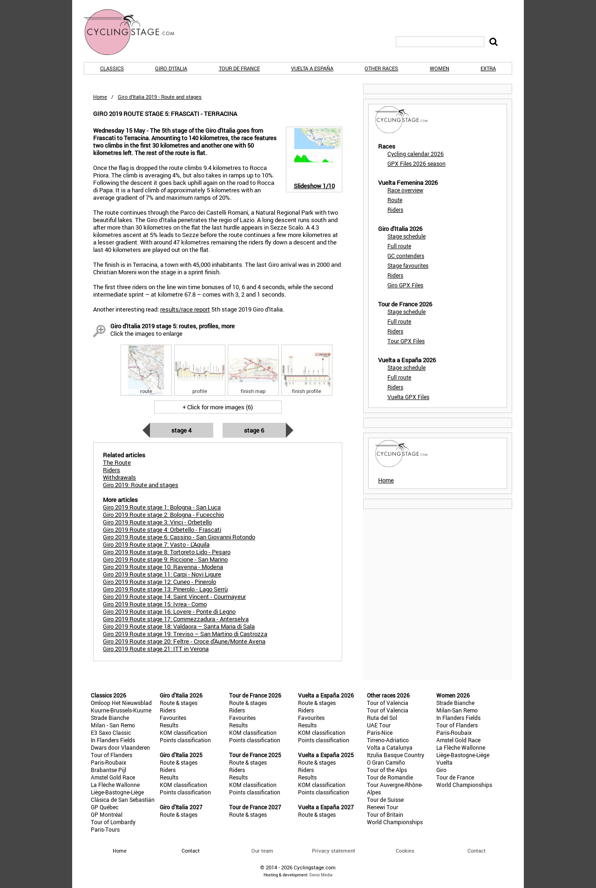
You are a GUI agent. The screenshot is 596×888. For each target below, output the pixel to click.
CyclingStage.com (135, 32)
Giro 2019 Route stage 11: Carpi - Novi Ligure (162, 574)
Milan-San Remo (457, 710)
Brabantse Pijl (108, 769)
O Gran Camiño (386, 762)
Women (439, 68)
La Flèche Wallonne (115, 784)
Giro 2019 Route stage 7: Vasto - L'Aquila (156, 544)
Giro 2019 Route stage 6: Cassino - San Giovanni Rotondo (179, 537)
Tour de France (239, 68)
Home (100, 96)
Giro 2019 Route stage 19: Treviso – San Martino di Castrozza (185, 634)
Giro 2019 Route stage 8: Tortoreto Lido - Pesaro (166, 552)
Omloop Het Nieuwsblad (121, 702)
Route (394, 199)
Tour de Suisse (385, 799)
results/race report (185, 309)
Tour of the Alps (387, 769)
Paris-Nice (380, 732)
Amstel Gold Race (113, 777)
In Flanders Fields (113, 740)
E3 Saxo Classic (111, 732)
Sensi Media (320, 875)
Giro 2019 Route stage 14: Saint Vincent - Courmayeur (174, 596)
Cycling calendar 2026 (415, 153)
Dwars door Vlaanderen (120, 747)
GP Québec (104, 807)
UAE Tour (379, 725)
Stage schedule (406, 236)
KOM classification (183, 732)
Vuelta (444, 762)
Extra (488, 68)
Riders (395, 209)
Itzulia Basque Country (395, 755)
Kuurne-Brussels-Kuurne (121, 710)
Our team (262, 850)
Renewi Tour (382, 807)
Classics (112, 68)
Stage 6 (254, 430)
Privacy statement (333, 850)
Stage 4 (181, 430)
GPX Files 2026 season (416, 163)
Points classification (185, 740)
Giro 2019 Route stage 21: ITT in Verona (156, 648)
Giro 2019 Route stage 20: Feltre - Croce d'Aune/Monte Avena (184, 641)
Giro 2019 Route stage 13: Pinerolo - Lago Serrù (165, 589)
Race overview (405, 190)
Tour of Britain (385, 814)
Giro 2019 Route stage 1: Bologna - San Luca (162, 507)
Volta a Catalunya (390, 747)
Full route (399, 246)
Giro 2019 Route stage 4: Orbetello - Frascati (162, 529)
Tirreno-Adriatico (388, 740)
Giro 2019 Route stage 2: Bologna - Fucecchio (163, 514)
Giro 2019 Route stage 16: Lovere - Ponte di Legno (169, 611)
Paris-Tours (105, 829)
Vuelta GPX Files (408, 396)
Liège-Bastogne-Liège (117, 792)
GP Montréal (106, 814)
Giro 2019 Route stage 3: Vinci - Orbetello (157, 522)
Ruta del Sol (382, 717)
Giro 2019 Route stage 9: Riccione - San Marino (165, 559)
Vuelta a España (312, 68)
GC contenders (405, 255)
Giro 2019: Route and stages (140, 485)
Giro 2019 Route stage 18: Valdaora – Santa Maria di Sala (179, 626)
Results (169, 725)
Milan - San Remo (113, 725)
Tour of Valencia (387, 702)
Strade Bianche (110, 717)
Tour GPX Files (406, 341)
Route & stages (178, 702)
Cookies (405, 850)
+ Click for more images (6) (218, 407)
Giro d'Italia (171, 68)
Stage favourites (407, 265)
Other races (381, 68)
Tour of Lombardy (113, 822)
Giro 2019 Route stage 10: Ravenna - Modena (163, 567)
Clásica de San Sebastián (123, 799)
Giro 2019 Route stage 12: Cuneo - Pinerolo (159, 581)
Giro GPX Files (405, 285)
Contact (476, 850)
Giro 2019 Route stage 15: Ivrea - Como (155, 604)
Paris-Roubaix (108, 762)
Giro (441, 769)
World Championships (395, 822)
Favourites (173, 717)
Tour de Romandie (390, 777)
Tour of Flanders (111, 755)
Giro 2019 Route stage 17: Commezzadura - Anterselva (176, 619)
